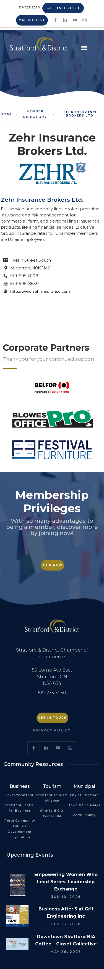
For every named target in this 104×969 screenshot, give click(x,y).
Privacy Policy (52, 730)
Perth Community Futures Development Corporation (19, 829)
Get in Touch (63, 8)
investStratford (19, 795)
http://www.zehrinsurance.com (40, 291)
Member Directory (35, 114)
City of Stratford (84, 795)
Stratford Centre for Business (19, 807)
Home (7, 114)
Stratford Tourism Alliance (52, 798)
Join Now (53, 565)
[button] (84, 48)
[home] (38, 46)
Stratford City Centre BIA (52, 813)
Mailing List (32, 20)
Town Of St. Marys (84, 805)
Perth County (84, 815)
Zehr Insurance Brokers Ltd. (80, 114)
